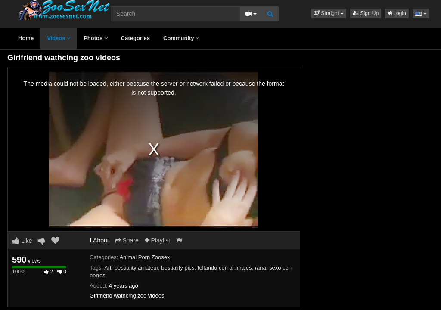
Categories (135, 38)
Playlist (157, 240)
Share (127, 240)
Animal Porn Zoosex (144, 257)
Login (397, 13)
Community (181, 38)
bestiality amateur (136, 267)
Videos (58, 38)
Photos (96, 38)
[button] (328, 13)
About (99, 240)
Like (22, 240)
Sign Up (366, 13)
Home (26, 38)
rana (260, 267)
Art (108, 267)
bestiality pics (177, 267)
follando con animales (225, 267)
